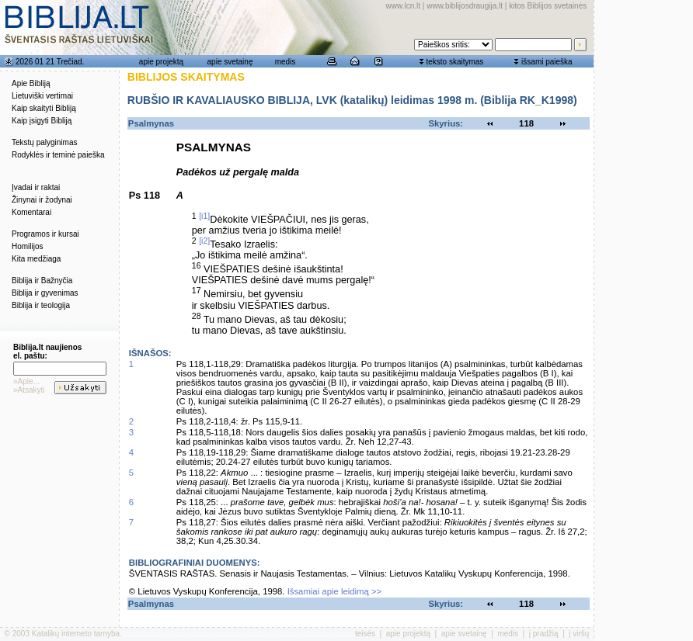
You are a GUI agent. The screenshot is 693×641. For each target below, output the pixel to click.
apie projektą (161, 61)
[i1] (204, 215)
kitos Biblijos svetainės (548, 6)
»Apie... (26, 381)
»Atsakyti (29, 390)
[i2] (204, 240)
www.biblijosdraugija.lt (465, 6)
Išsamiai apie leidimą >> (334, 591)
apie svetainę (230, 61)
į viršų (579, 633)
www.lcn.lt (403, 6)
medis (285, 61)
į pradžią (544, 633)
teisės (365, 633)
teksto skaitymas (454, 61)
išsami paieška (547, 61)
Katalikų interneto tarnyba (76, 633)
